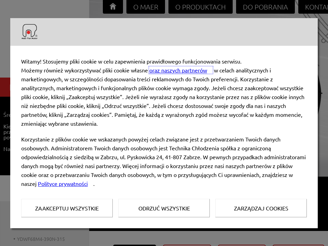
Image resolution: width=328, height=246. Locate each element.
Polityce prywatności (63, 183)
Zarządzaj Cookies (261, 208)
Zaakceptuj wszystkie (67, 208)
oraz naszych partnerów (178, 70)
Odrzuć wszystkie (164, 208)
